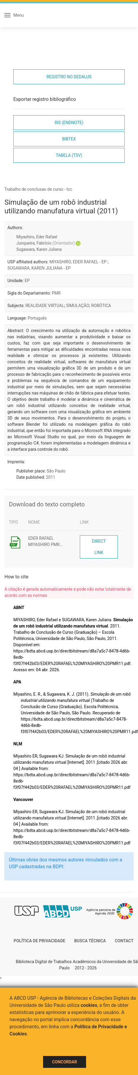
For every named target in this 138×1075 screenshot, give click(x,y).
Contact (124, 940)
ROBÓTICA (101, 305)
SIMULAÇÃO (77, 305)
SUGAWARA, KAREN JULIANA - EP (39, 268)
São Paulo (56, 471)
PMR (56, 293)
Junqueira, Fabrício (45, 243)
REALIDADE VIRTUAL (45, 305)
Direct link (99, 547)
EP (27, 280)
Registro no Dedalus (69, 76)
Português (37, 318)
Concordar (64, 1062)
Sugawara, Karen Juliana (39, 249)
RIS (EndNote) (69, 122)
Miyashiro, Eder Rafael (36, 236)
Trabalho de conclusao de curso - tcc (38, 189)
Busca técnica (90, 940)
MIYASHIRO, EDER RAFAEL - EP (79, 261)
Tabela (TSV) (69, 155)
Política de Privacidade (39, 940)
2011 (50, 477)
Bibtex (69, 139)
